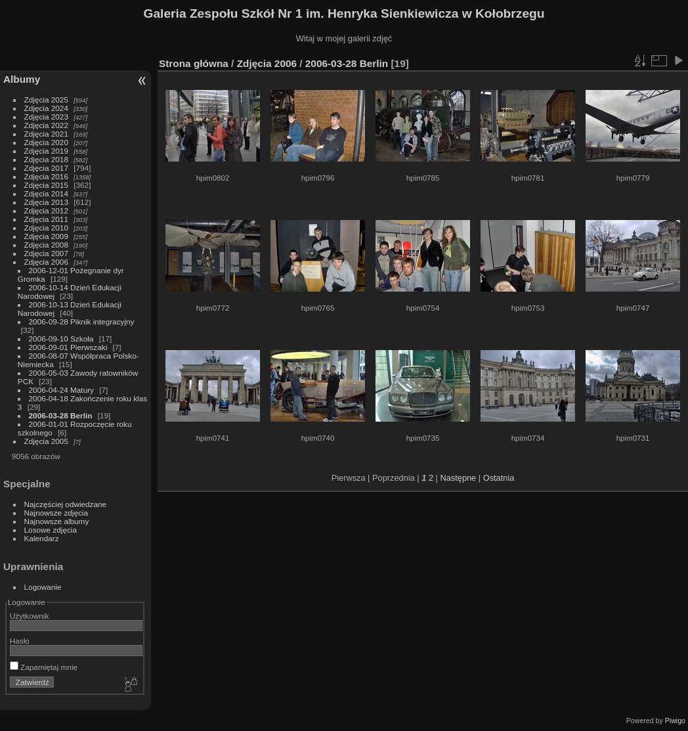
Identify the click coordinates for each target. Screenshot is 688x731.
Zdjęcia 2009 (46, 236)
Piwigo (675, 720)
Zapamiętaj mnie (43, 667)
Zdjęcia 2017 (46, 168)
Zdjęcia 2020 (46, 142)
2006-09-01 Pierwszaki (68, 347)
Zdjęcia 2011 (46, 219)
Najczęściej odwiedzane (65, 504)
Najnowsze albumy (56, 521)
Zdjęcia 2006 (46, 261)
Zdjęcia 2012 (46, 210)
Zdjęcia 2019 (46, 150)
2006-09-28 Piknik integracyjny (82, 321)
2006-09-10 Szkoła (61, 338)
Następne (458, 478)
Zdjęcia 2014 (46, 193)
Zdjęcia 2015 (46, 185)
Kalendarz (41, 538)
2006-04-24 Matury (61, 390)
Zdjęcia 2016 (46, 176)
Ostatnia (499, 478)
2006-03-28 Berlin (61, 415)
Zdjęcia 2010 (46, 227)
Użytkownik (29, 615)
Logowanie (43, 587)
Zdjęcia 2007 (46, 253)
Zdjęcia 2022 (46, 125)
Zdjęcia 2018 (46, 159)
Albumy (21, 79)
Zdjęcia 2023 (46, 116)
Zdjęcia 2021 (46, 133)
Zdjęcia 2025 (46, 99)
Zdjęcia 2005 (46, 441)
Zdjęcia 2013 (46, 202)
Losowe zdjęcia (50, 529)
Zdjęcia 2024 (46, 108)
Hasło (20, 640)
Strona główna (193, 63)
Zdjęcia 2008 (46, 244)
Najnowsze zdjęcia (56, 512)
